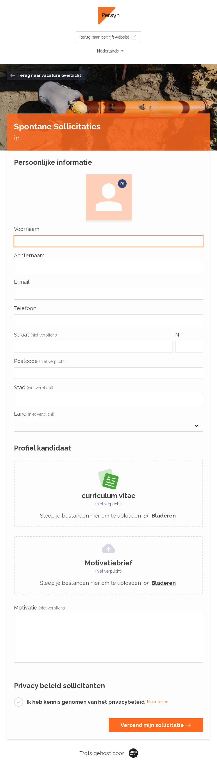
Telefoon (25, 308)
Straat (35, 335)
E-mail (21, 282)
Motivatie (39, 608)
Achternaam (29, 255)
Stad (33, 387)
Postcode (40, 361)
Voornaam (26, 229)
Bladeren (164, 516)
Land (34, 414)
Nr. (178, 335)
